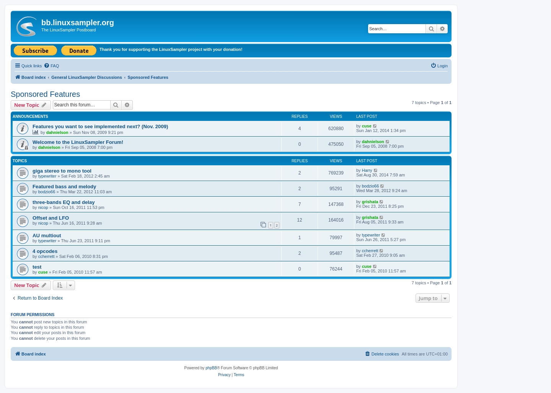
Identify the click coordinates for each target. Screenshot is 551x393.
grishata (370, 201)
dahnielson (57, 132)
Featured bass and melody (64, 186)
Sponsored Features (45, 94)
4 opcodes (45, 251)
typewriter (47, 176)
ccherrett (46, 256)
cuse (367, 126)
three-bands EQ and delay (64, 202)
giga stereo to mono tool (62, 171)
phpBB (211, 368)
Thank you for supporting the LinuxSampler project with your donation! (170, 49)
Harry (367, 170)
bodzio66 (46, 191)
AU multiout (47, 235)
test (37, 267)
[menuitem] (51, 65)
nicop (43, 207)
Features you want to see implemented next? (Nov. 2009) (100, 126)
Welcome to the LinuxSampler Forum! (78, 142)
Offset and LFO (51, 218)
